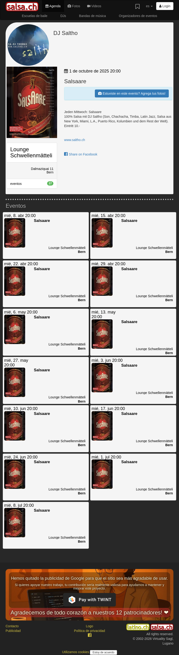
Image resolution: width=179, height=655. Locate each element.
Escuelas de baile (35, 16)
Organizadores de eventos (138, 16)
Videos (94, 6)
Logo (89, 626)
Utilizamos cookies (76, 652)
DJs (63, 16)
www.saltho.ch (74, 140)
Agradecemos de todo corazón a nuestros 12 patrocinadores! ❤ (89, 612)
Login (164, 6)
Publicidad (13, 631)
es (149, 6)
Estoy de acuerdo (103, 652)
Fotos (74, 6)
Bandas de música (92, 16)
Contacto (12, 626)
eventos (31, 183)
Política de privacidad (89, 631)
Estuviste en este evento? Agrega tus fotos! (131, 93)
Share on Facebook (80, 154)
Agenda (52, 6)
